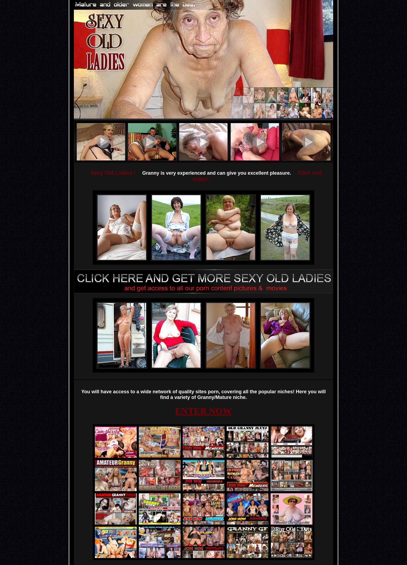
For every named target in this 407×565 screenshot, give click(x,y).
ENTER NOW (203, 411)
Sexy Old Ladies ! (113, 173)
